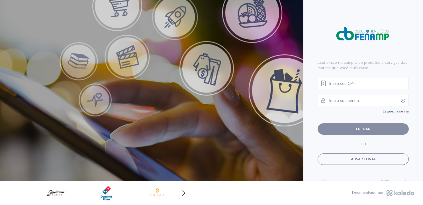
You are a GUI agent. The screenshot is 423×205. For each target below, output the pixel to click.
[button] (183, 193)
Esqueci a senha (396, 111)
